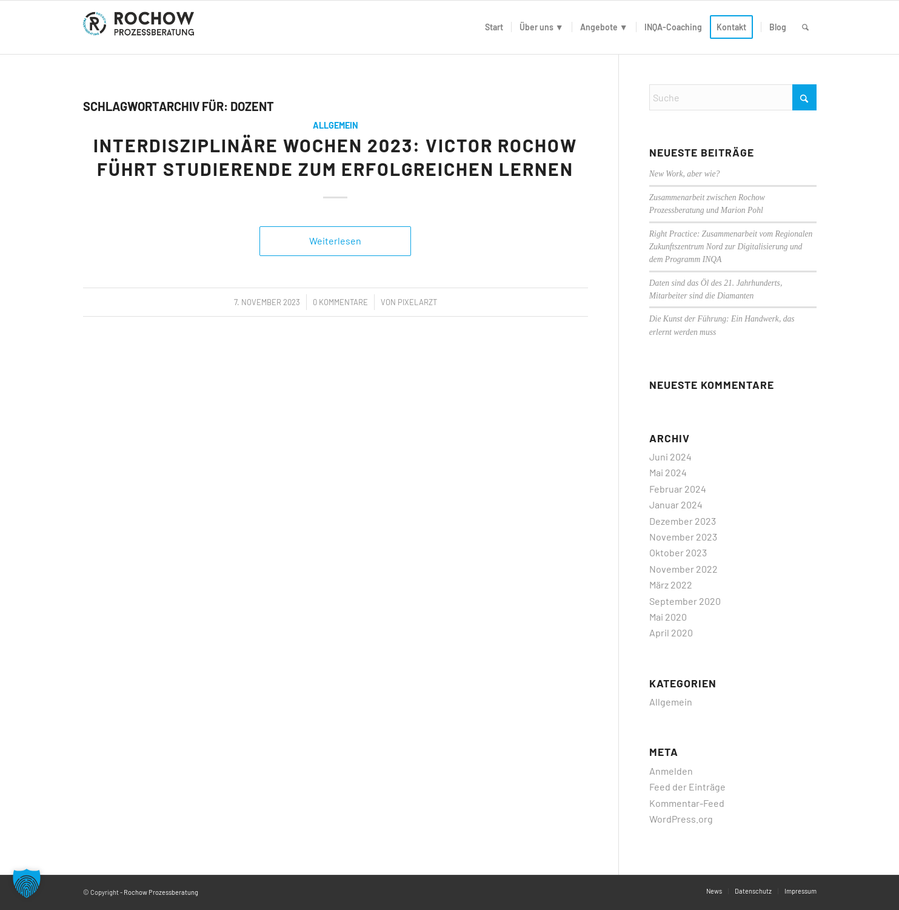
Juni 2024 (670, 456)
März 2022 (670, 584)
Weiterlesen (335, 240)
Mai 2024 (668, 472)
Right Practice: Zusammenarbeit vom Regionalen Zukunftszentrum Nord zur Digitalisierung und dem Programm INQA (731, 247)
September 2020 (685, 601)
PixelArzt (417, 302)
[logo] (141, 27)
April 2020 (671, 632)
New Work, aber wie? (684, 173)
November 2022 (683, 569)
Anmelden (671, 771)
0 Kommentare (340, 302)
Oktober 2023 (678, 552)
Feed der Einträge (687, 786)
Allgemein (335, 125)
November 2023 (683, 536)
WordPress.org (681, 818)
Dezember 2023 (682, 521)
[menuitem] (494, 27)
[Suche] (805, 27)
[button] (26, 883)
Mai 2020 (668, 616)
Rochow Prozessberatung (161, 892)
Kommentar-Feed (686, 803)
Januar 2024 (676, 504)
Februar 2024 (677, 488)
